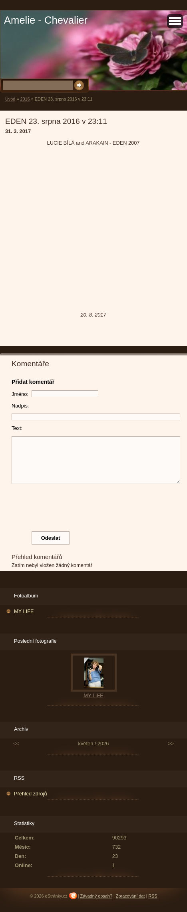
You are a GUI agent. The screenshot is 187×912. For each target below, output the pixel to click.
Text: (17, 428)
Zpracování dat (130, 896)
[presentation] (96, 505)
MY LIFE (24, 611)
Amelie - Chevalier (46, 20)
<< (16, 743)
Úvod (10, 99)
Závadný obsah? (96, 896)
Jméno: (20, 394)
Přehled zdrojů (30, 794)
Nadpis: (20, 406)
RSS (152, 896)
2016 (25, 99)
